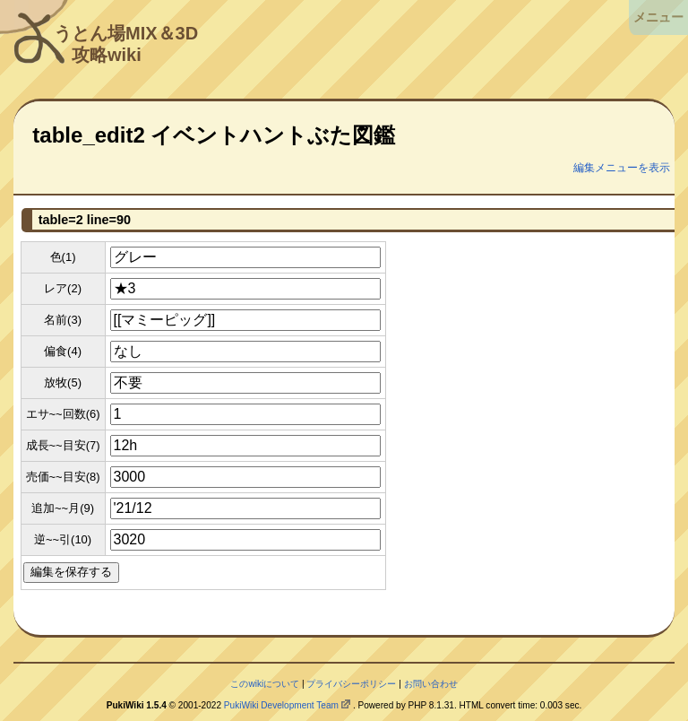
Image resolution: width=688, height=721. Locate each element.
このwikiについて (264, 684)
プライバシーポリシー (351, 684)
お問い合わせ (431, 684)
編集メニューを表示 (621, 167)
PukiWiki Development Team (281, 705)
